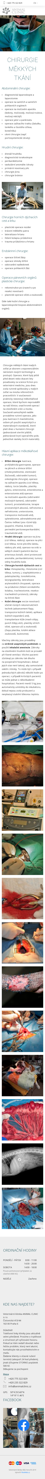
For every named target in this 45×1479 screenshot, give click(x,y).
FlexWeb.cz (25, 1472)
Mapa (6, 1374)
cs (36, 3)
